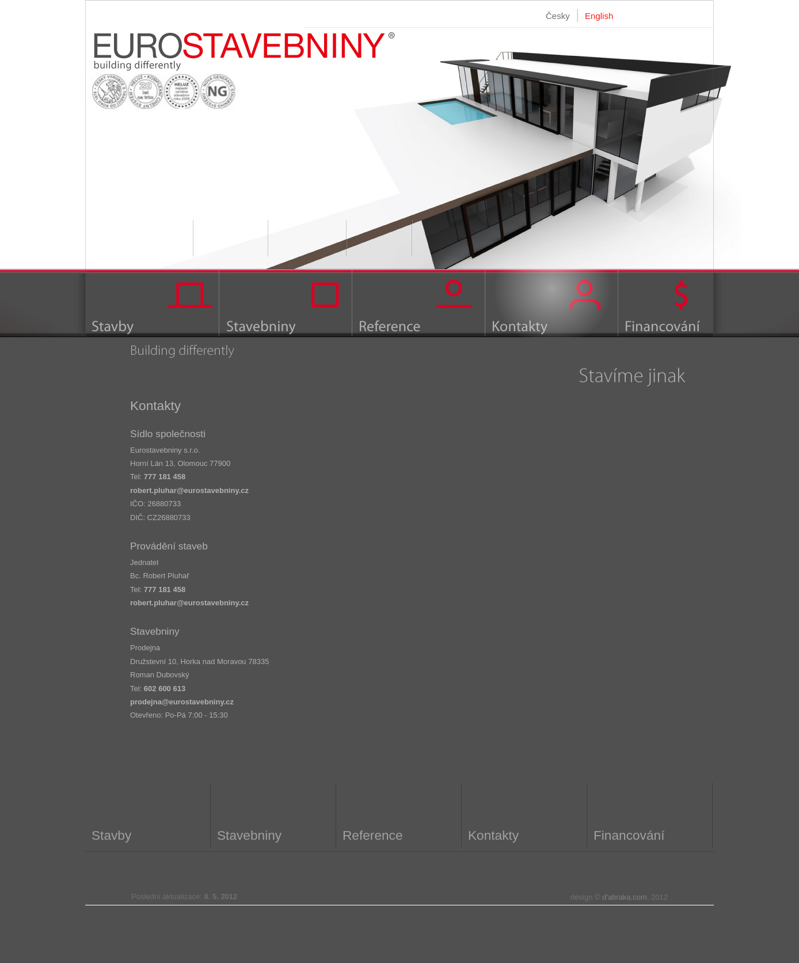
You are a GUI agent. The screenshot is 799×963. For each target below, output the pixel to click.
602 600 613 (164, 688)
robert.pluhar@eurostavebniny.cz (189, 490)
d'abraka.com (624, 897)
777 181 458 (164, 476)
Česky (558, 16)
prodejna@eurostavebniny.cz (182, 701)
